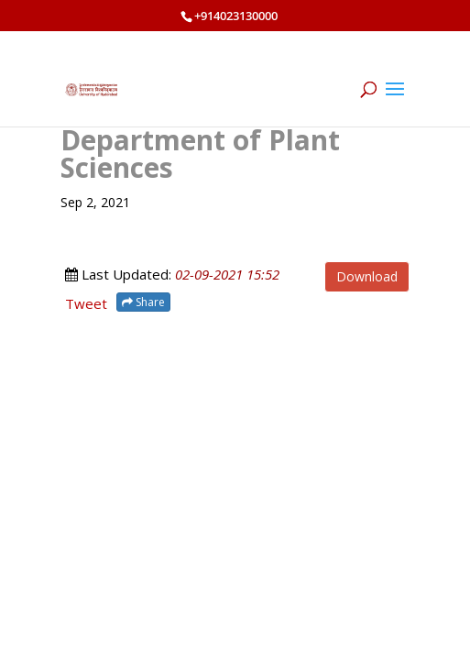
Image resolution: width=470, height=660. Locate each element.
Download (367, 276)
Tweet (86, 303)
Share (143, 302)
